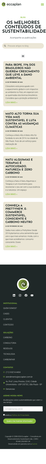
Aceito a (17, 415)
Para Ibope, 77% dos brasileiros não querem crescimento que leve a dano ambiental (22, 72)
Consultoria (9, 343)
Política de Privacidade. (20, 415)
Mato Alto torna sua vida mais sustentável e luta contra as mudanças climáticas (22, 120)
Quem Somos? (10, 308)
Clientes (7, 319)
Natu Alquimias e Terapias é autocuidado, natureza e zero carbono (19, 166)
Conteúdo (8, 325)
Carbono (7, 337)
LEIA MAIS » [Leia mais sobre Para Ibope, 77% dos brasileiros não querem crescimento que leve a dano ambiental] (11, 102)
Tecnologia (9, 354)
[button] (42, 4)
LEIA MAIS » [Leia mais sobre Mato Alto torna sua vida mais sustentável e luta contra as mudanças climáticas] (11, 148)
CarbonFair (9, 359)
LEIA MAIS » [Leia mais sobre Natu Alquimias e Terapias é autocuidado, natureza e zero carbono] (11, 194)
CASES (6, 313)
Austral (34, 444)
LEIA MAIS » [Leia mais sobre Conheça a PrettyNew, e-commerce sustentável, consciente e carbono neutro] (11, 246)
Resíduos (7, 348)
